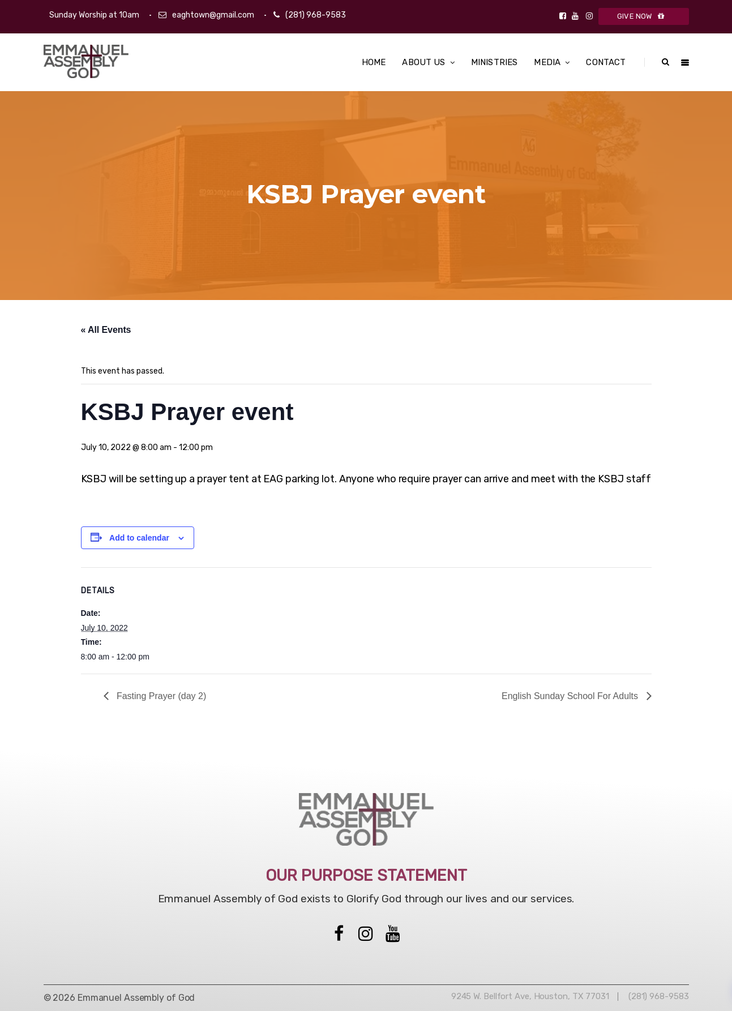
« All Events (106, 330)
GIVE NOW (643, 16)
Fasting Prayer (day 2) (160, 696)
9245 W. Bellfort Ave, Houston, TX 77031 (530, 996)
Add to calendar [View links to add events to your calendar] (139, 537)
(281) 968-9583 (315, 15)
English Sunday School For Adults (571, 696)
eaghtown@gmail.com (213, 15)
